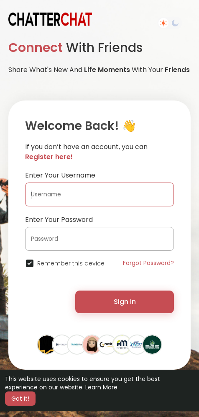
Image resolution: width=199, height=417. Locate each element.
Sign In (125, 301)
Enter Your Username (60, 175)
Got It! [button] (20, 398)
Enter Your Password (59, 219)
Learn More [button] (101, 387)
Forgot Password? (148, 263)
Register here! (49, 157)
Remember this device (71, 263)
